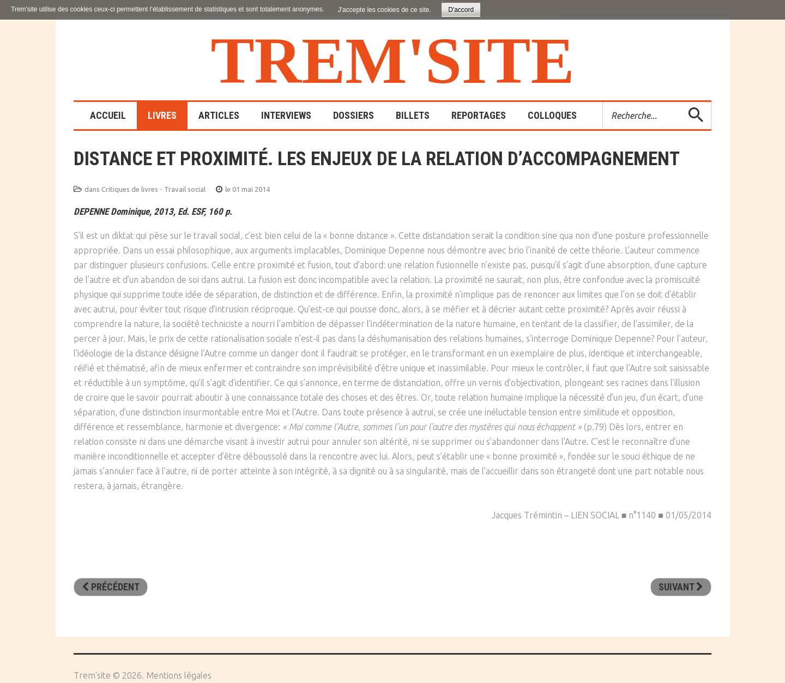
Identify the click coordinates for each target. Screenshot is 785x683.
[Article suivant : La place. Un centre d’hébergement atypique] (680, 587)
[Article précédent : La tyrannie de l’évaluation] (111, 587)
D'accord (461, 10)
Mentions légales (179, 675)
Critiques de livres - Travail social (153, 189)
